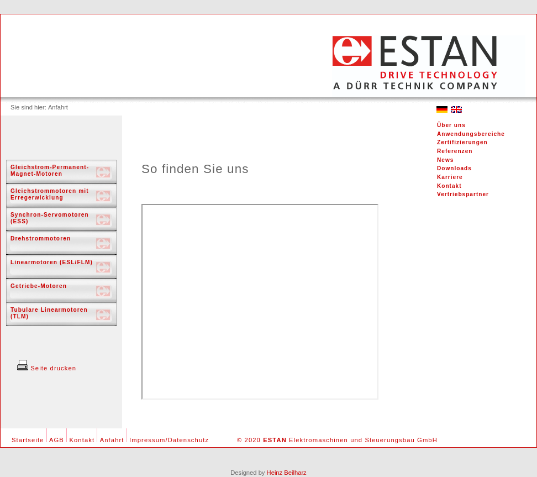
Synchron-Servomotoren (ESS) (49, 218)
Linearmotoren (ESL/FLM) (51, 262)
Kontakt (449, 186)
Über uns (451, 125)
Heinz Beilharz (287, 472)
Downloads (454, 168)
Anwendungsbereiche (471, 134)
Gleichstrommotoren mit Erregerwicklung (49, 194)
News (445, 160)
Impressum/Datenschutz (169, 440)
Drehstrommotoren (40, 238)
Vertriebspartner (463, 194)
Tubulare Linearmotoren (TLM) (49, 313)
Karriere (450, 177)
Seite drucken (46, 368)
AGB (56, 440)
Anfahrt (112, 440)
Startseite (28, 440)
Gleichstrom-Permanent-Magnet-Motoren (49, 170)
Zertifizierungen (462, 142)
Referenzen (454, 151)
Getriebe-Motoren (38, 286)
